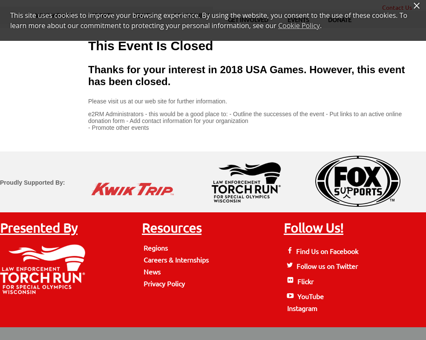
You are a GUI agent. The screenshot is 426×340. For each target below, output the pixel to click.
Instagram (301, 308)
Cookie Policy (299, 25)
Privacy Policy (164, 284)
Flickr (299, 282)
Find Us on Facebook (321, 251)
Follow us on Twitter (321, 266)
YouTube (304, 296)
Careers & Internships (176, 260)
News (152, 272)
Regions (156, 248)
